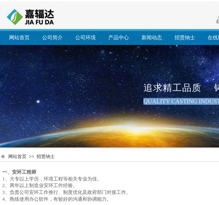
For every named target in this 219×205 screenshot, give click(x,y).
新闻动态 (151, 37)
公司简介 (52, 37)
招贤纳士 (185, 37)
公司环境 (85, 37)
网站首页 (19, 37)
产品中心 (118, 37)
